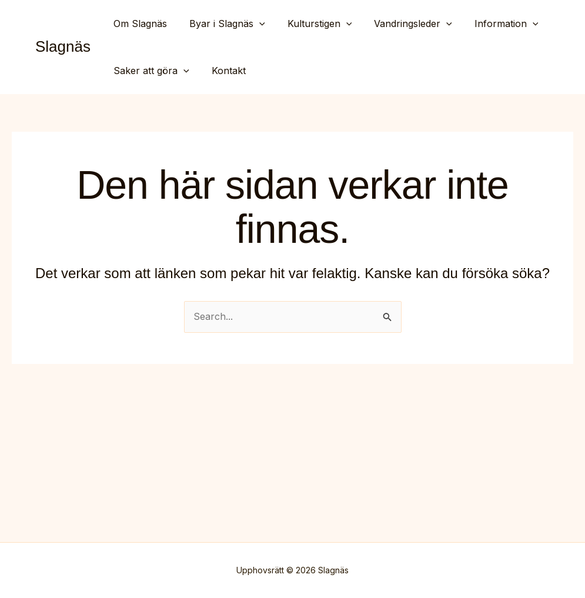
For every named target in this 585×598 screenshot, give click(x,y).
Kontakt (223, 70)
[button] (254, 23)
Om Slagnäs (138, 23)
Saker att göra (150, 70)
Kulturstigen (311, 23)
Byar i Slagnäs (222, 23)
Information (491, 23)
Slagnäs (63, 46)
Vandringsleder (401, 23)
